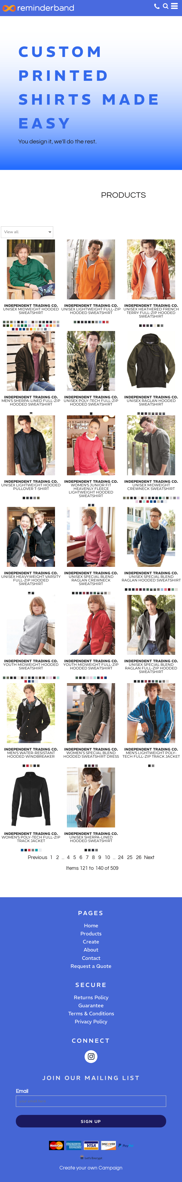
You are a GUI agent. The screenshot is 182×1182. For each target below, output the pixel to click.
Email (22, 1091)
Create (91, 941)
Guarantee (91, 1005)
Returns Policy (91, 997)
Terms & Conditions (91, 1013)
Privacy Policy (91, 1021)
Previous (37, 857)
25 (129, 857)
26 (138, 857)
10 (107, 857)
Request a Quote (91, 966)
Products (91, 933)
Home (91, 925)
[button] (166, 6)
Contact (91, 958)
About (91, 949)
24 (120, 857)
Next (149, 857)
